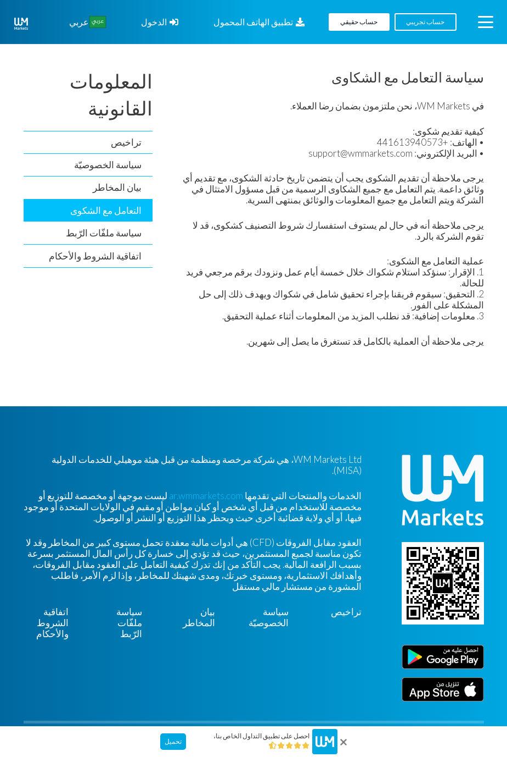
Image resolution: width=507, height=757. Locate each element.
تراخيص (126, 142)
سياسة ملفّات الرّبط (104, 233)
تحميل (173, 741)
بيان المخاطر (117, 187)
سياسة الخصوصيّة (108, 164)
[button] (485, 22)
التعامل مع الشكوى (106, 210)
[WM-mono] (21, 24)
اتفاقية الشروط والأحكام (95, 256)
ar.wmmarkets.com (206, 495)
